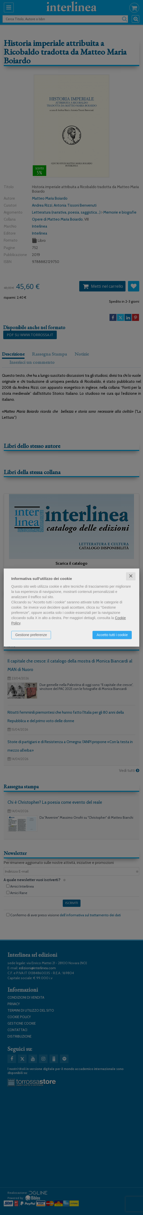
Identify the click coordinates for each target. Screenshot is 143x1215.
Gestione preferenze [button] (31, 635)
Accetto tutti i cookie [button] (112, 635)
